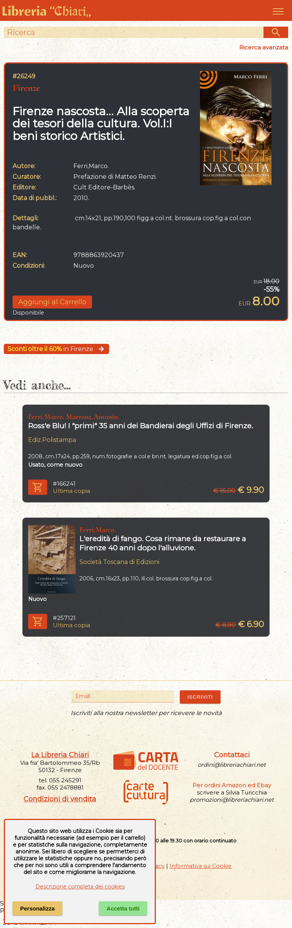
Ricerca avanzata (263, 47)
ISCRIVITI (200, 697)
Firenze (26, 88)
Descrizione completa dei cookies (80, 886)
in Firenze (56, 349)
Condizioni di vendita (60, 799)
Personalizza (37, 908)
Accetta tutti (123, 908)
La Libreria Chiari (60, 755)
